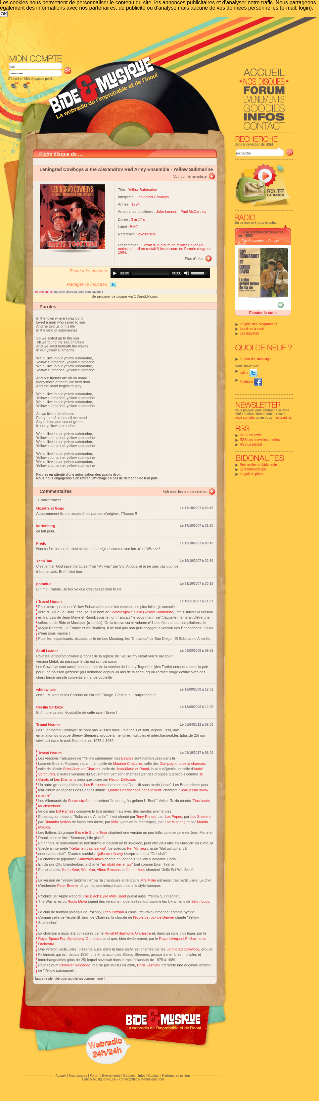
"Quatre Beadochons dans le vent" (134, 790)
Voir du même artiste (190, 176)
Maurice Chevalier (127, 763)
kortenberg (45, 526)
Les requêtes (249, 333)
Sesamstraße (78, 801)
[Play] (114, 273)
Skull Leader (47, 651)
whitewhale (46, 690)
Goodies (129, 1075)
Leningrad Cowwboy (182, 949)
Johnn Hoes (135, 870)
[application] (160, 273)
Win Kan (88, 870)
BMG (134, 227)
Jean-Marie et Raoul (132, 769)
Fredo (41, 543)
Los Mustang (175, 822)
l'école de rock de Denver (153, 917)
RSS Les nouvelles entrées (260, 440)
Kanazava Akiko (91, 859)
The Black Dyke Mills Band (104, 896)
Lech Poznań (113, 912)
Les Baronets (95, 785)
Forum (94, 1075)
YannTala (44, 561)
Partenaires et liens (176, 1075)
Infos (142, 1075)
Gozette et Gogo (50, 508)
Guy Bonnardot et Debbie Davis (258, 242)
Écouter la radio (263, 313)
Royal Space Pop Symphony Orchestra (70, 939)
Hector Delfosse (122, 779)
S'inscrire (15, 79)
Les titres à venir (252, 329)
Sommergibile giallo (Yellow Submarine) (142, 612)
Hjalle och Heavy (109, 854)
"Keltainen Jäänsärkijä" (87, 848)
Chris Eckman (148, 965)
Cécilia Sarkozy (49, 707)
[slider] (150, 273)
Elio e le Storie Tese (91, 832)
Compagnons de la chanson (182, 763)
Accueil (61, 1075)
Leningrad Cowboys (153, 197)
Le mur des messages (256, 359)
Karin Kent (70, 870)
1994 (136, 204)
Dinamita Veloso (57, 822)
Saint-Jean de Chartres (81, 769)
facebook (251, 382)
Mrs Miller (148, 880)
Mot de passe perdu (38, 79)
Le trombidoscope (253, 469)
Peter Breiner (68, 885)
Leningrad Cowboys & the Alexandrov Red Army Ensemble (104, 169)
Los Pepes (173, 817)
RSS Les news (251, 435)
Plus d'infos (194, 259)
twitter (248, 373)
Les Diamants (65, 779)
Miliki (115, 822)
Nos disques (78, 1075)
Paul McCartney (193, 212)
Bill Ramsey (65, 811)
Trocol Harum (50, 601)
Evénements (111, 1075)
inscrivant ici (282, 417)
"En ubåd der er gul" (116, 864)
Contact (153, 1075)
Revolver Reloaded (74, 965)
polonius (44, 584)
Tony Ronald (146, 817)
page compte (244, 417)
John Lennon (166, 212)
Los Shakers (200, 817)
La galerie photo (252, 474)
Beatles (127, 758)
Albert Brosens (108, 870)
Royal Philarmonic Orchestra (128, 933)
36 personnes (44, 291)
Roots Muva (77, 901)
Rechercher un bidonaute (258, 464)
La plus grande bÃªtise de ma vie (260, 233)
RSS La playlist (251, 444)
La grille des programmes (258, 324)
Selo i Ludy (200, 901)
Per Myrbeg (136, 848)
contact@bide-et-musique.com (141, 1079)
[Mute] (186, 273)
